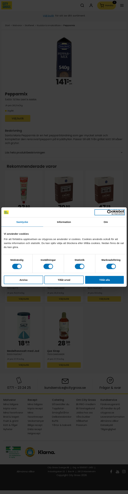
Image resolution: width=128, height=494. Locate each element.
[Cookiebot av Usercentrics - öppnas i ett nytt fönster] (109, 212)
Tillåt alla (104, 279)
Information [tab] (64, 222)
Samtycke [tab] (22, 222)
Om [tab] (106, 222)
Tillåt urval (64, 279)
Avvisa (24, 279)
